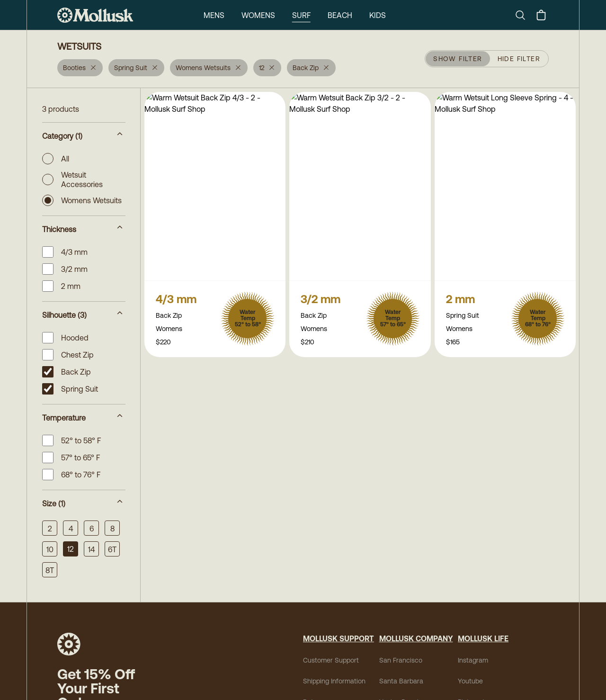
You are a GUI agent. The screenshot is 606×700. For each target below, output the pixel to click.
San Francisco (400, 660)
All (55, 158)
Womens (258, 15)
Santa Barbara (401, 681)
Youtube (470, 681)
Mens (214, 15)
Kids (377, 15)
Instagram (473, 660)
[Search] (524, 15)
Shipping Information (334, 681)
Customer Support (331, 660)
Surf (301, 15)
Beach (340, 15)
